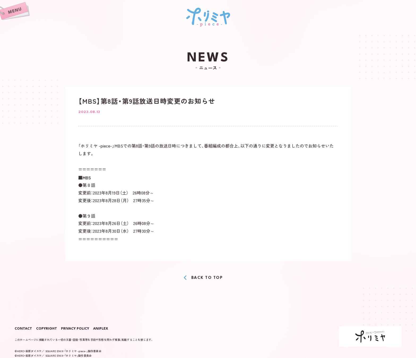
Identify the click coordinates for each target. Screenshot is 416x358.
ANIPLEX (100, 329)
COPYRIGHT (46, 329)
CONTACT (23, 329)
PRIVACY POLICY (75, 329)
